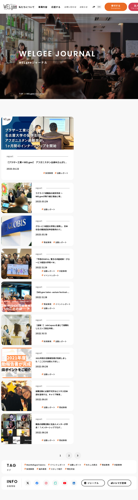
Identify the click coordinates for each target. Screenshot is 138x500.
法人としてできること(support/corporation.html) (98, 372)
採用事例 (30, 304)
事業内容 (46, 405)
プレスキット (126, 471)
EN (99, 6)
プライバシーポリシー (53, 433)
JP (93, 6)
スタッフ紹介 (56, 304)
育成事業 (45, 412)
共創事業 (45, 422)
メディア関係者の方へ (121, 467)
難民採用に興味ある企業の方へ (116, 476)
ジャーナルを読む (120, 415)
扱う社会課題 (19, 412)
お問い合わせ (120, 459)
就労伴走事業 (47, 417)
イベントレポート (57, 300)
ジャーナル (94, 318)
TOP (21, 93)
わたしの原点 (92, 300)
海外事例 (42, 304)
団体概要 (16, 417)
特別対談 (71, 304)
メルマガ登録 (120, 318)
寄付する (115, 7)
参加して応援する (78, 422)
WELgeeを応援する (80, 405)
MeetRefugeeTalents (35, 300)
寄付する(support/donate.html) (32, 372)
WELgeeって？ (21, 405)
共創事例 (118, 300)
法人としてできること (80, 417)
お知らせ (17, 433)
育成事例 (106, 300)
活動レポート (75, 300)
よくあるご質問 (20, 422)
